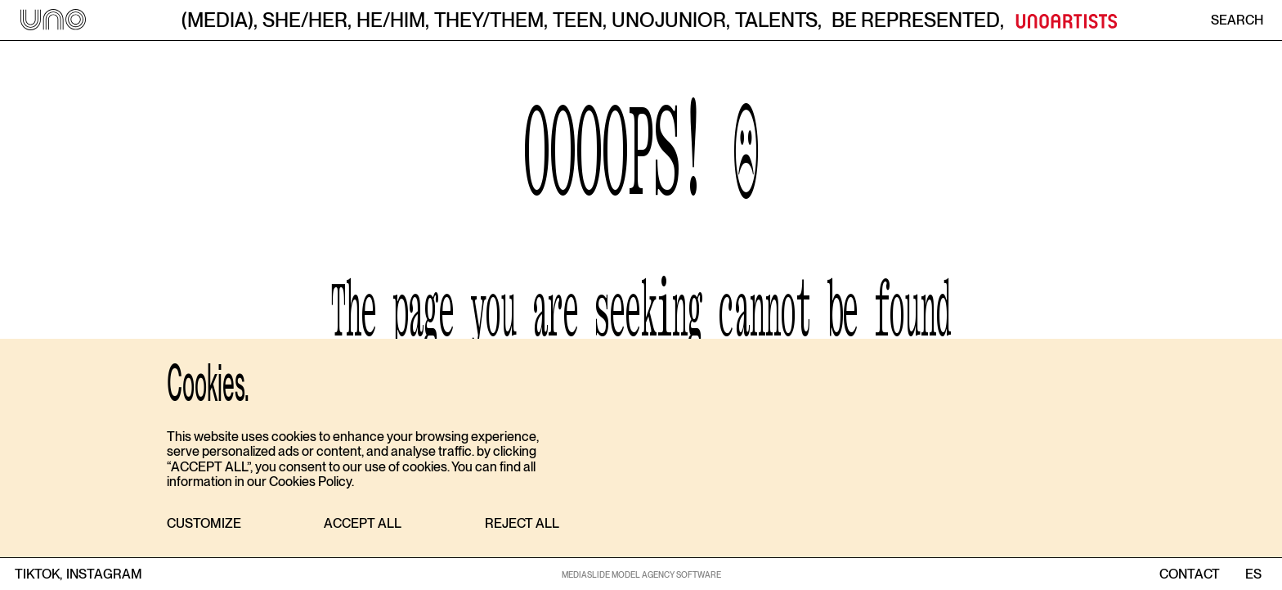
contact (1189, 574)
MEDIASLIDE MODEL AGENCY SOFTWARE (641, 574)
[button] (204, 524)
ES (1253, 574)
